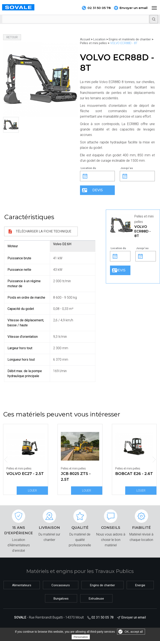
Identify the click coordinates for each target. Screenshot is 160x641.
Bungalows (61, 598)
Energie (140, 585)
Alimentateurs (21, 585)
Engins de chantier (102, 585)
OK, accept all (134, 631)
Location (99, 39)
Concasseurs (60, 585)
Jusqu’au (126, 168)
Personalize (81, 637)
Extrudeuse (96, 598)
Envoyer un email (134, 8)
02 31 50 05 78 (102, 617)
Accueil (85, 39)
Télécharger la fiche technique (43, 231)
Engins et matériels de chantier (130, 39)
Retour (12, 37)
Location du (88, 168)
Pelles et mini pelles (93, 43)
